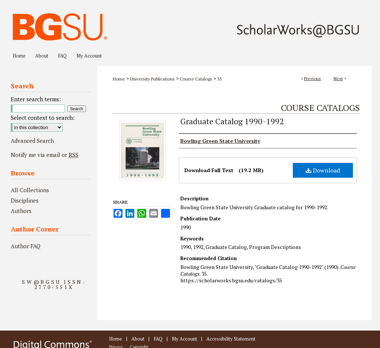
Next (338, 78)
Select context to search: (43, 117)
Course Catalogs (196, 79)
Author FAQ (25, 246)
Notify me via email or (44, 154)
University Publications (152, 79)
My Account (184, 338)
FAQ (158, 338)
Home (119, 79)
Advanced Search (32, 140)
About (137, 338)
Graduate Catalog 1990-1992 (232, 121)
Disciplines (25, 200)
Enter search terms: (36, 99)
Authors (21, 210)
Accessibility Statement (230, 338)
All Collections (30, 190)
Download (323, 170)
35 (219, 79)
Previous (312, 78)
